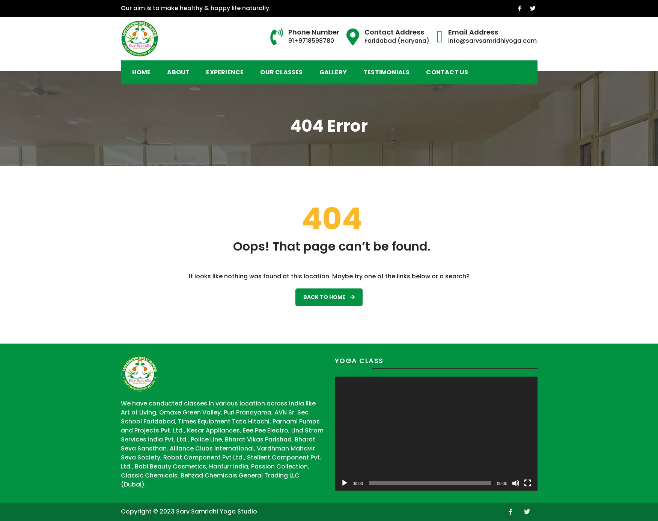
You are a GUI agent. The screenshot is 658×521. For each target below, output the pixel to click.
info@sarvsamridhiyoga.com (492, 40)
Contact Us (447, 72)
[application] (436, 434)
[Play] (344, 483)
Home (141, 72)
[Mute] (515, 483)
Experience (225, 72)
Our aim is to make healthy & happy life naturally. (194, 8)
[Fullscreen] (528, 483)
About (178, 72)
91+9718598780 (311, 40)
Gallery (333, 72)
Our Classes (281, 72)
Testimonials (386, 72)
